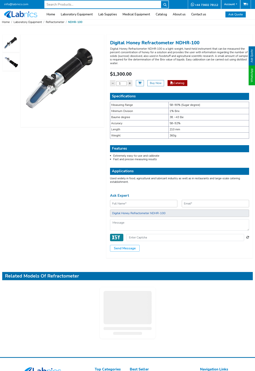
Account (229, 4)
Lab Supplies (107, 14)
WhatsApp (252, 75)
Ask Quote (235, 14)
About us (179, 14)
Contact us (198, 14)
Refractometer (55, 22)
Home (51, 14)
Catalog (161, 14)
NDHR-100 (75, 22)
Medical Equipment (136, 14)
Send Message (125, 248)
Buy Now (156, 83)
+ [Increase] (130, 83)
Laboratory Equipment (77, 14)
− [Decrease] (113, 83)
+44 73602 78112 (204, 5)
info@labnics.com (16, 4)
